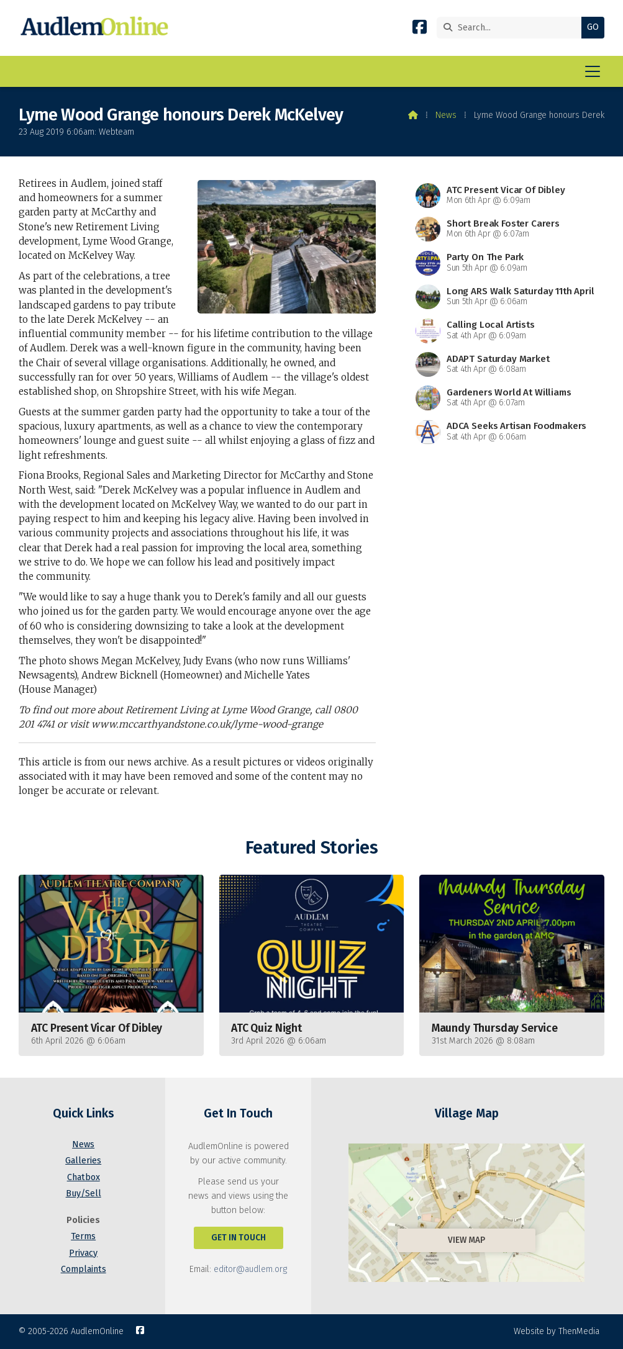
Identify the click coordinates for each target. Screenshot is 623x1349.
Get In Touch (238, 1237)
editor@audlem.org (250, 1269)
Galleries (83, 1160)
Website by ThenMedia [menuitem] (556, 1331)
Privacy (83, 1253)
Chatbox (83, 1177)
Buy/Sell (83, 1193)
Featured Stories (311, 848)
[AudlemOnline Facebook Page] (419, 29)
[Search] (512, 27)
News (446, 115)
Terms (83, 1236)
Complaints (83, 1269)
